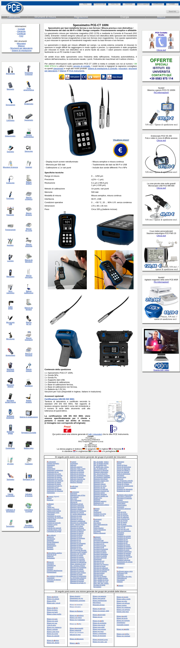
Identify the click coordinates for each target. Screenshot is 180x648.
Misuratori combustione (77, 521)
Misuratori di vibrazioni (101, 470)
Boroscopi (50, 500)
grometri (73, 462)
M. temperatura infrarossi (78, 578)
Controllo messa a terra (54, 529)
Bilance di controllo (53, 636)
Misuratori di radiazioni (77, 560)
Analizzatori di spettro (54, 484)
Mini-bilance (97, 602)
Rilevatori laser (98, 575)
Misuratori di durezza (77, 531)
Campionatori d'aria (53, 512)
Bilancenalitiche (52, 597)
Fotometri (50, 569)
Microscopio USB (10, 323)
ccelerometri (51, 462)
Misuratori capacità (100, 484)
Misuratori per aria (99, 487)
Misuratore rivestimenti (10, 417)
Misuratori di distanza (77, 528)
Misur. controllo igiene (77, 524)
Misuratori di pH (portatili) (78, 552)
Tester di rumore (122, 522)
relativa (106, 462)
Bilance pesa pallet (99, 627)
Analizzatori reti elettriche (55, 480)
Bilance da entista (53, 640)
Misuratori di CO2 (76, 517)
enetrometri (98, 519)
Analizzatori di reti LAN (54, 479)
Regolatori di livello (100, 545)
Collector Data (51, 519)
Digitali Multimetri (53, 542)
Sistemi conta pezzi (123, 611)
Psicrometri (97, 531)
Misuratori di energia (76, 533)
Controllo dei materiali (54, 528)
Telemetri (120, 500)
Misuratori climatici (76, 509)
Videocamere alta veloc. (124, 576)
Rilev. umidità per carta (101, 581)
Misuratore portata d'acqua (10, 401)
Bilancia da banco (29, 214)
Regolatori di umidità (100, 556)
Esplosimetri (51, 558)
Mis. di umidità (98, 462)
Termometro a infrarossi (29, 73)
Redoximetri (97, 539)
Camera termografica (10, 495)
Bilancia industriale (28, 245)
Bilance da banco (52, 610)
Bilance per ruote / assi (100, 642)
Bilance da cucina (52, 633)
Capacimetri (51, 514)
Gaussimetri (50, 578)
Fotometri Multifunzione (54, 570)
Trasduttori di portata (123, 544)
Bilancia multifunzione (28, 292)
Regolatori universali (100, 557)
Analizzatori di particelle (54, 475)
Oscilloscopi (97, 512)
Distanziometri (51, 545)
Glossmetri (50, 581)
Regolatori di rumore (100, 552)
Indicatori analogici (76, 467)
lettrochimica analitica (54, 553)
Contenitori (50, 526)
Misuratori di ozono (76, 548)
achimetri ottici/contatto (125, 495)
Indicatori (73, 465)
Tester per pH (121, 527)
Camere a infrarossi (53, 509)
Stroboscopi (120, 487)
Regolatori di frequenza (101, 542)
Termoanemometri (122, 502)
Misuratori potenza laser (101, 480)
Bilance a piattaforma (99, 633)
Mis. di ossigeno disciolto (78, 550)
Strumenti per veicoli (123, 491)
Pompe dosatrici (99, 528)
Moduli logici (98, 498)
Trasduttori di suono (123, 550)
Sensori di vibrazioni (123, 468)
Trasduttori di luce (122, 541)
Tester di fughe (121, 512)
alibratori (50, 504)
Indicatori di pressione (77, 472)
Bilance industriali (75, 630)
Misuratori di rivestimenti (78, 567)
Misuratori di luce (76, 547)
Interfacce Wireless (76, 482)
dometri (97, 508)
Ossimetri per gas (99, 515)
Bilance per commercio (54, 627)
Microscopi (73, 502)
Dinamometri (51, 544)
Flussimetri (50, 563)
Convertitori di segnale (54, 531)
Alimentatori (51, 465)
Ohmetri (96, 510)
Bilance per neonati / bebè (101, 611)
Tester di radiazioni (123, 517)
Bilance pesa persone (99, 629)
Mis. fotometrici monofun (102, 475)
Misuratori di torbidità (77, 579)
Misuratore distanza (10, 385)
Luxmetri (73, 488)
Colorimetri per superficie (55, 517)
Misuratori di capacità (77, 512)
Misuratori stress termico (78, 572)
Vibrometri (120, 575)
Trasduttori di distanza (124, 538)
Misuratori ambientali (77, 505)
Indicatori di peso (75, 634)
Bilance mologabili (99, 615)
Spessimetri (120, 475)
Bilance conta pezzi (53, 631)
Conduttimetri (51, 521)
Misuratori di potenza (77, 557)
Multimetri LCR (99, 503)
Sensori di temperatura (124, 467)
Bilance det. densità (53, 642)
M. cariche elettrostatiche (78, 514)
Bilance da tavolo (122, 618)
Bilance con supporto (123, 609)
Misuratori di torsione (77, 581)
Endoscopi (50, 556)
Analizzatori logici (53, 487)
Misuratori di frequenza (77, 538)
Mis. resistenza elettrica (77, 566)
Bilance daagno (52, 608)
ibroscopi (50, 562)
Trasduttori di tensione (124, 553)
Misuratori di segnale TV (78, 583)
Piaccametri (97, 523)
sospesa (29, 371)
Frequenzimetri (51, 572)
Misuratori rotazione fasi (101, 491)
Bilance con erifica (123, 634)
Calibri (49, 505)
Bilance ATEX (51, 601)
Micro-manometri (75, 500)
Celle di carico (51, 625)
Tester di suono (121, 524)
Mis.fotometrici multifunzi (102, 477)
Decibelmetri (51, 539)
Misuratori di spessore (77, 571)
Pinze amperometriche (101, 524)
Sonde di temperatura (123, 474)
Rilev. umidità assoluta (101, 578)
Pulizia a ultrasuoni (100, 533)
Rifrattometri (98, 559)
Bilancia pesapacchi (29, 339)
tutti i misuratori (95, 434)
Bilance (49, 498)
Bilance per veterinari (123, 636)
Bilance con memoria (99, 596)
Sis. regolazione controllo (125, 480)
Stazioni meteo (121, 477)
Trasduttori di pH (122, 543)
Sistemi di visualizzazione (125, 486)
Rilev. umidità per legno (101, 580)
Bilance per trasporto (123, 620)
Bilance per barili (52, 612)
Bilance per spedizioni (124, 607)
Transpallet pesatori (123, 625)
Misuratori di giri (75, 541)
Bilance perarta (52, 619)
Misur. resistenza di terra (78, 564)
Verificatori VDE (122, 573)
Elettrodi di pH (51, 554)
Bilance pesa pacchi (99, 625)
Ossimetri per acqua (100, 514)
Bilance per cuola (122, 597)
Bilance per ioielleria (77, 615)
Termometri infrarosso (124, 508)
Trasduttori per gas (123, 558)
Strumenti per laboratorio (125, 489)
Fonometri (50, 567)
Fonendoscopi (51, 565)
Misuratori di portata (76, 555)
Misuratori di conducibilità (78, 523)
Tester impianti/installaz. (124, 526)
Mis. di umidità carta (100, 465)
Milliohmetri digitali (76, 504)
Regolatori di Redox (100, 551)
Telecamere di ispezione (124, 498)
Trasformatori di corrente (125, 562)
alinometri (120, 462)
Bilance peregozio (99, 608)
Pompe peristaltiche (100, 529)
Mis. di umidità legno (100, 468)
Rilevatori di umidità (100, 576)
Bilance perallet (98, 621)
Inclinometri (74, 463)
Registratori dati (99, 540)
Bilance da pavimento (99, 623)
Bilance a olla (75, 643)
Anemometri (51, 492)
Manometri (73, 493)
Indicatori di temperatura (78, 475)
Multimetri (97, 499)
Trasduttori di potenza (124, 546)
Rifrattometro (28, 104)
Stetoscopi (120, 479)
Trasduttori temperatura (124, 551)
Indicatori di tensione (77, 477)
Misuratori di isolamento (78, 543)
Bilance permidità (123, 629)
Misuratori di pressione (77, 559)
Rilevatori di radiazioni (101, 568)
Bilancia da (29, 260)
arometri (50, 496)
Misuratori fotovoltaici (101, 479)
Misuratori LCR (98, 482)
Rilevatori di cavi (99, 561)
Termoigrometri (122, 505)
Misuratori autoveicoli (77, 507)
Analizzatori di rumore (54, 482)
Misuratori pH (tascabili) (78, 553)
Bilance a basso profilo (54, 614)
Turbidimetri (121, 563)
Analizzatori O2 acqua (54, 474)
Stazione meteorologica (29, 136)
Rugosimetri (97, 587)
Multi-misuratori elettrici (101, 504)
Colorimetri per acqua (54, 516)
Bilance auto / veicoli (53, 603)
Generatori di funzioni (54, 579)
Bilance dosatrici (75, 596)
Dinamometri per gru (76, 598)
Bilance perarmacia (76, 611)
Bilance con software (123, 603)
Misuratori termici (99, 492)
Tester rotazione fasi (123, 519)
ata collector (51, 535)
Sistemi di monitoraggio (124, 482)
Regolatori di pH (99, 547)
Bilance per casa (52, 623)
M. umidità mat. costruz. (101, 467)
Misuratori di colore (76, 519)
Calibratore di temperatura (10, 510)
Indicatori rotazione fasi (77, 479)
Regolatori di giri (99, 544)
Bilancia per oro (28, 323)
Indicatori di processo (77, 474)
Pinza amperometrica (29, 89)
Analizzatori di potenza (54, 477)
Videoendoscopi (122, 578)
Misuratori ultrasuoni (100, 494)
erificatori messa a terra (125, 571)
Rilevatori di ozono (100, 566)
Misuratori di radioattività (78, 562)
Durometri (50, 549)
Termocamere (121, 503)
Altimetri (50, 467)
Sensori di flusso (122, 465)
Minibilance (29, 386)
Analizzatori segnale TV (54, 486)
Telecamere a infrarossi (124, 496)
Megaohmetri (74, 497)
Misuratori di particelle (101, 489)
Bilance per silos (122, 601)
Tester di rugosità (122, 520)
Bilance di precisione (99, 635)
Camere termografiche (54, 511)
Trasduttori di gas (122, 539)
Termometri (120, 507)
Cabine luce (50, 507)
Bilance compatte (52, 629)
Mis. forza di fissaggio (101, 474)
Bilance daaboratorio (77, 639)
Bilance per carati (52, 621)
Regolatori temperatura (101, 554)
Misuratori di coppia (76, 526)
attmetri (120, 585)
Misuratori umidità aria (101, 496)
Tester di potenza (122, 514)
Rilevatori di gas (99, 563)
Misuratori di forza (76, 536)
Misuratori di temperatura (78, 576)
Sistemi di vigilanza (123, 484)
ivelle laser (74, 486)
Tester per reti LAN (123, 529)
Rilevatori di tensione (100, 571)
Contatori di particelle (54, 523)
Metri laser (73, 499)
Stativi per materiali (123, 472)
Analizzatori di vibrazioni (55, 491)
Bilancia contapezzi (28, 198)
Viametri (120, 567)
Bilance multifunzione (100, 600)
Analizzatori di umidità (54, 489)
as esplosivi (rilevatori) (54, 576)
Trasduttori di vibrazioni (124, 556)
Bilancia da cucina (28, 229)
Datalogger (50, 537)
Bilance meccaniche (99, 598)
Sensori (119, 463)
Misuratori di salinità (76, 569)
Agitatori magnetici (53, 463)
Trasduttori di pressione (124, 548)
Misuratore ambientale (10, 370)
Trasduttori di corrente (124, 536)
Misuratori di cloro (76, 516)
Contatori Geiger (52, 524)
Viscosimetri (121, 580)
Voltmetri (120, 581)
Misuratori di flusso (76, 535)
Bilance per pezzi (98, 631)
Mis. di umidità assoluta (101, 463)
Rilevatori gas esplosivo (101, 564)
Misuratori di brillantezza (78, 511)
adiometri (97, 537)
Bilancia (28, 369)
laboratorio (28, 262)
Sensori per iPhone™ (123, 470)
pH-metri (96, 521)
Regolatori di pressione (101, 549)
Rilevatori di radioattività (101, 569)
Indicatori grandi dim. (77, 470)
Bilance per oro (97, 617)
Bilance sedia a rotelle (124, 599)
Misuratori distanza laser (78, 529)
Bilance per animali (53, 599)
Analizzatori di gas (53, 472)
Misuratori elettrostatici (101, 472)
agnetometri (74, 492)
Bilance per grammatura (77, 620)
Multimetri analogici (100, 501)
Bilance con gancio (76, 617)
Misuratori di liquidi (76, 545)
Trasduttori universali (123, 560)
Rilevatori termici (99, 573)
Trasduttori (120, 534)
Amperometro (10, 355)
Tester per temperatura (124, 531)
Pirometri (96, 526)
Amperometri (51, 468)
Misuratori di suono (76, 574)
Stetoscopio (29, 151)
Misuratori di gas (75, 540)
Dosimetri (50, 547)
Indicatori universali (76, 480)
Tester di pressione (123, 515)
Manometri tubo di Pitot (77, 495)
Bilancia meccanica (28, 276)
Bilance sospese (122, 605)
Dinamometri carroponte (77, 600)
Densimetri (50, 540)
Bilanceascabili (122, 616)
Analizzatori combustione (55, 470)
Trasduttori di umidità (123, 555)
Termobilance (121, 622)
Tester (119, 510)
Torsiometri (120, 532)
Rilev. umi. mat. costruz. (101, 583)
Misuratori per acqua (100, 486)
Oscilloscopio (10, 448)
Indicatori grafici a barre (77, 468)
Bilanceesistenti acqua (100, 639)
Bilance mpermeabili (76, 628)
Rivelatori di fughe (99, 585)
